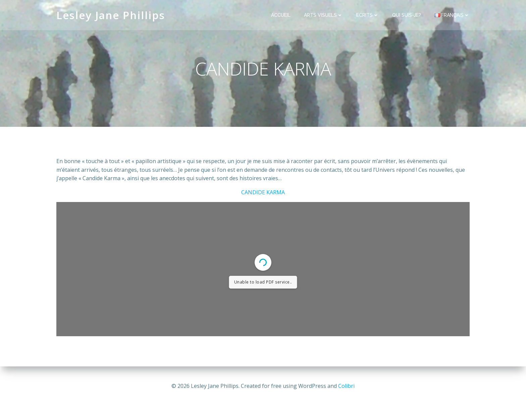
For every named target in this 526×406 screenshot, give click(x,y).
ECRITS (367, 15)
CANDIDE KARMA (263, 192)
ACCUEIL (281, 15)
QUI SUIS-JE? (406, 15)
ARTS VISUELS (323, 15)
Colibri (346, 386)
